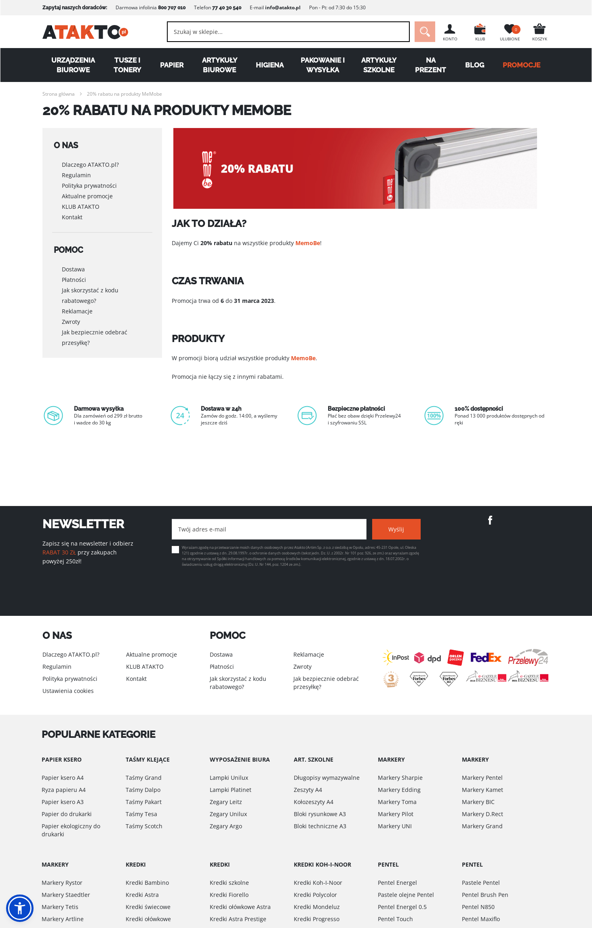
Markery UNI (395, 826)
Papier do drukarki (67, 814)
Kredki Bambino (147, 882)
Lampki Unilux (229, 777)
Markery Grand (482, 826)
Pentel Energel (397, 882)
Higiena (270, 65)
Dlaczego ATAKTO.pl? (90, 162)
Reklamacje (77, 307)
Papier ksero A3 (63, 802)
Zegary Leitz (226, 802)
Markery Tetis (60, 907)
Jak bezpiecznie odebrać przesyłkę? (94, 333)
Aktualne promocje (87, 194)
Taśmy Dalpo (143, 790)
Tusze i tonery (127, 65)
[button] (20, 908)
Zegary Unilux (228, 814)
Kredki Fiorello (229, 895)
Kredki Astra (142, 895)
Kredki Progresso (316, 919)
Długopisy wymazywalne (327, 777)
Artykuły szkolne (378, 65)
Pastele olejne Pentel (406, 895)
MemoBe (307, 243)
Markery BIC (478, 802)
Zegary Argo (226, 826)
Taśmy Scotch (144, 826)
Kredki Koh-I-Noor (318, 882)
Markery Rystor (62, 882)
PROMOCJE (521, 65)
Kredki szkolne (229, 882)
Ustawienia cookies (68, 691)
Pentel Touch (395, 919)
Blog (474, 65)
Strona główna (58, 93)
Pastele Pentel (481, 882)
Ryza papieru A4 (64, 790)
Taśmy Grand (144, 777)
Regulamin (76, 173)
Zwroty (71, 317)
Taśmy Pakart (144, 802)
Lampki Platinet (230, 790)
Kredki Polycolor (315, 895)
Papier (171, 65)
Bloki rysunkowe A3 (320, 814)
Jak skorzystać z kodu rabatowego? (90, 291)
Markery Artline (63, 919)
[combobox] (288, 31)
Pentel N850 (478, 907)
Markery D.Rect (482, 814)
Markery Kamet (482, 790)
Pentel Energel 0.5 (402, 907)
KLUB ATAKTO (80, 204)
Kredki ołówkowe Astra (240, 907)
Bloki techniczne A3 (320, 826)
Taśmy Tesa (141, 814)
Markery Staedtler (66, 895)
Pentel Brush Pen (485, 895)
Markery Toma (397, 802)
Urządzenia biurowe (73, 65)
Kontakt (72, 215)
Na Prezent (430, 65)
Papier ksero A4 (63, 777)
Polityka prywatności (89, 183)
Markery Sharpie (400, 777)
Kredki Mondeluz (317, 907)
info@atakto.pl (283, 7)
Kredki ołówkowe (148, 919)
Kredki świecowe (148, 907)
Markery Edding (399, 790)
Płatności (74, 275)
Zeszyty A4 (308, 790)
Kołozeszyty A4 (313, 802)
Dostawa (73, 265)
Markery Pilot (395, 814)
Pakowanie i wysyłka (323, 65)
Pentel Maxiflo (481, 919)
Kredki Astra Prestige (238, 919)
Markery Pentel (482, 777)
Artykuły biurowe (219, 65)
